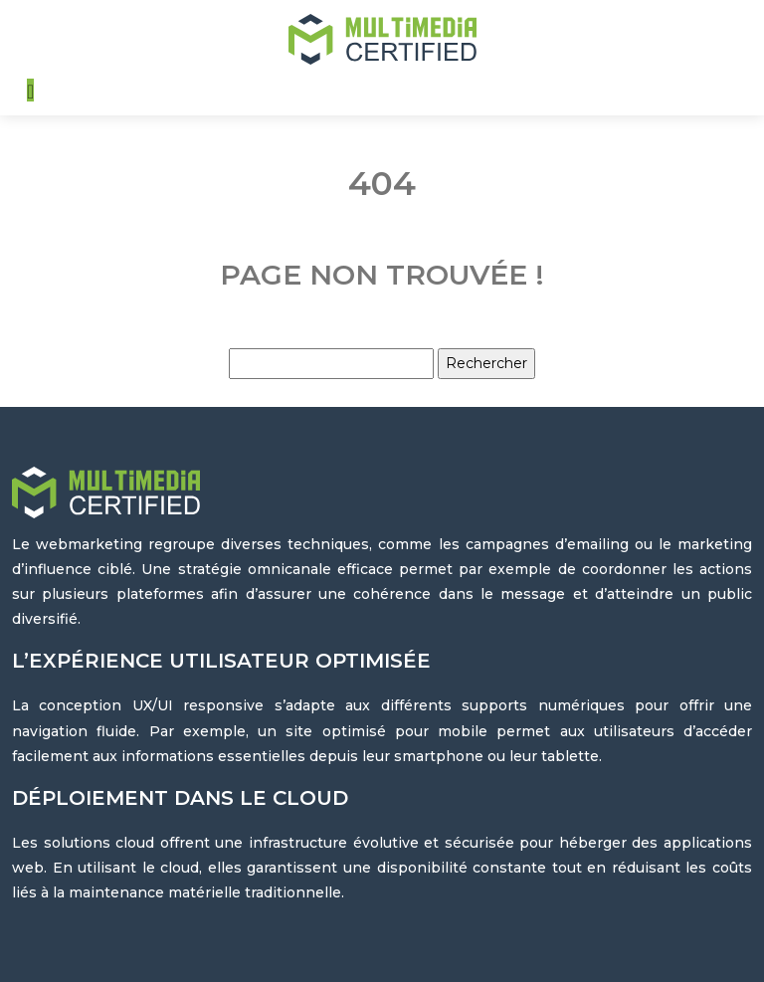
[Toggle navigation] (30, 90)
